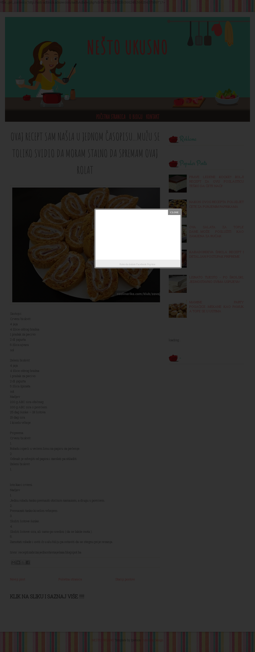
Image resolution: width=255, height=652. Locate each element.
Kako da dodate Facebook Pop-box (137, 264)
